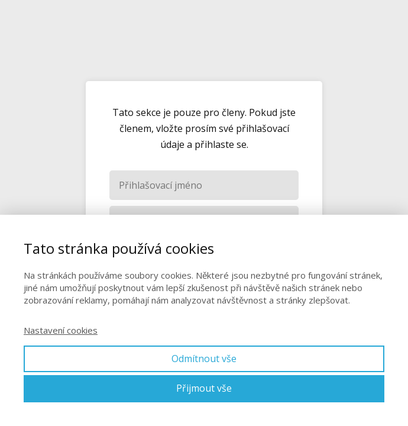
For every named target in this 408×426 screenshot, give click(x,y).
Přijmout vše (204, 388)
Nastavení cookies (61, 330)
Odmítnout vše (204, 358)
